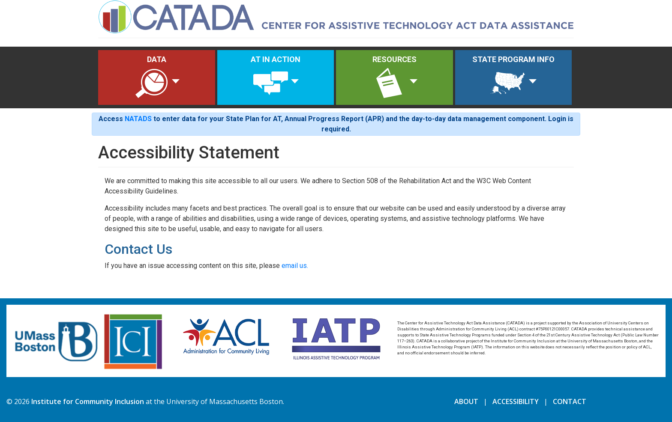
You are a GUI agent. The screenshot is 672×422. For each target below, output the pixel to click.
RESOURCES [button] (393, 78)
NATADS (138, 119)
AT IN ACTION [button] (275, 78)
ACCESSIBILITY (515, 401)
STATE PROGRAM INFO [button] (513, 78)
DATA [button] (151, 78)
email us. (295, 266)
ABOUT (466, 401)
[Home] (336, 16)
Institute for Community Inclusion (87, 401)
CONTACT (569, 401)
